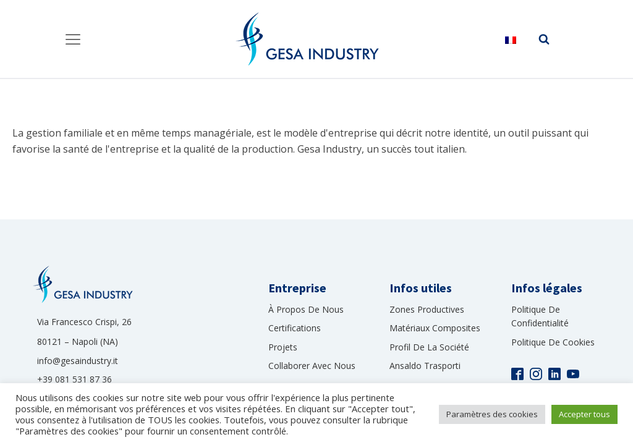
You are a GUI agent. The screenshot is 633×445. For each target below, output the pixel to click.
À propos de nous (306, 309)
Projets (282, 347)
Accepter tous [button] (584, 414)
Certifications (294, 328)
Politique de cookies (553, 342)
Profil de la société (429, 347)
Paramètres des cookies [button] (492, 414)
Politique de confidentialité (540, 316)
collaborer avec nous (311, 365)
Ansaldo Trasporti (425, 365)
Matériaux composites (434, 328)
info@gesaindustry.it (77, 361)
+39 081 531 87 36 (74, 379)
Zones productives (426, 309)
